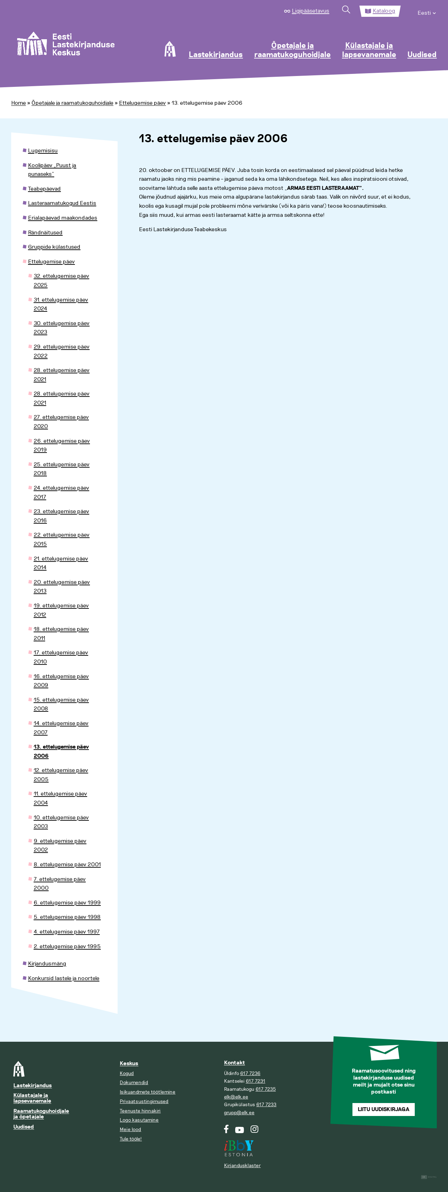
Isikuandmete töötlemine (147, 1092)
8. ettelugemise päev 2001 (67, 864)
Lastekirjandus (216, 55)
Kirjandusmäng (47, 963)
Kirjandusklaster (242, 1166)
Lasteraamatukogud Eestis (62, 203)
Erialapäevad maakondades (62, 217)
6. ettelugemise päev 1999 (67, 902)
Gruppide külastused (54, 246)
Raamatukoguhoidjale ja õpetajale (41, 1114)
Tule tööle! (131, 1139)
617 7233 (266, 1105)
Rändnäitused (45, 232)
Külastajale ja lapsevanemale (369, 50)
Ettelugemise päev (142, 102)
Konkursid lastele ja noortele (63, 978)
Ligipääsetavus (310, 10)
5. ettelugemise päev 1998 (67, 917)
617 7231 (255, 1081)
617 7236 (250, 1073)
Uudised (422, 55)
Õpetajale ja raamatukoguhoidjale (292, 50)
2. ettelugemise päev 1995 (67, 946)
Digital (429, 1177)
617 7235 (265, 1089)
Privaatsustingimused (144, 1101)
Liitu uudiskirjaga (384, 1109)
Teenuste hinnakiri (140, 1111)
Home (18, 102)
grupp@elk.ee (239, 1113)
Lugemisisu (43, 150)
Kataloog (384, 10)
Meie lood (130, 1129)
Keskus (129, 1063)
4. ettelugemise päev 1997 (67, 931)
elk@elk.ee (236, 1097)
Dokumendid (134, 1083)
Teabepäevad (44, 188)
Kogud (127, 1073)
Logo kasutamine (139, 1120)
